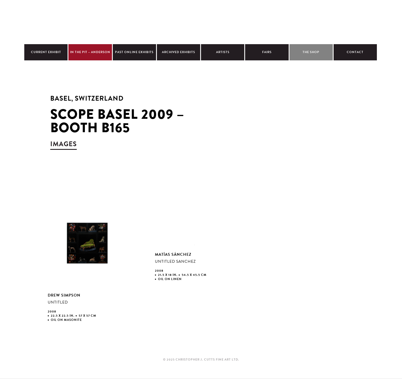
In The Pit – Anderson (90, 52)
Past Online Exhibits (134, 52)
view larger (87, 266)
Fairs (267, 52)
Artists (222, 52)
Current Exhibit (46, 52)
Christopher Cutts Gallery (201, 21)
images (63, 144)
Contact (355, 52)
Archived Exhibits (178, 52)
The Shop (311, 52)
